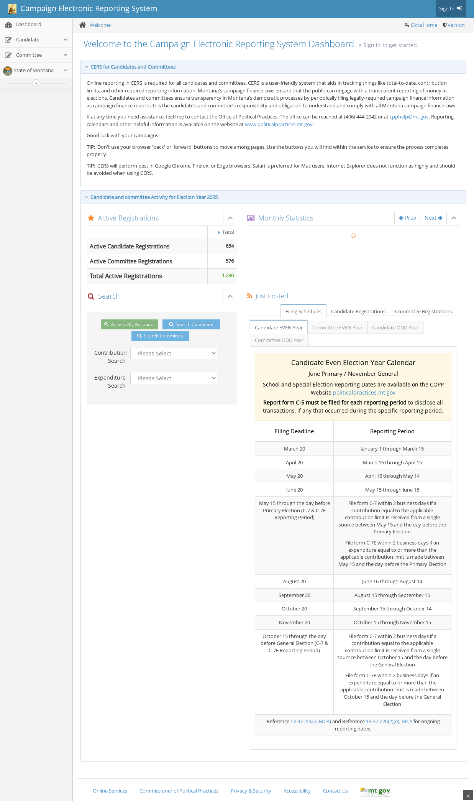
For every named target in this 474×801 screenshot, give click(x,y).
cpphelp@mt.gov (409, 116)
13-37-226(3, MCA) (310, 721)
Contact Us (335, 790)
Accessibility (297, 790)
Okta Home (424, 24)
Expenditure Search (110, 381)
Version (456, 24)
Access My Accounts (129, 324)
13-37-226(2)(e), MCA (389, 721)
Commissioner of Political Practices (178, 790)
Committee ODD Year (279, 340)
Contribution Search (110, 356)
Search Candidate (191, 324)
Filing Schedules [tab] (303, 311)
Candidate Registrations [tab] (358, 311)
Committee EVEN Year (337, 327)
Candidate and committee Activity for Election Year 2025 (151, 197)
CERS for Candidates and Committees (130, 66)
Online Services (110, 790)
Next (434, 217)
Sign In (451, 8)
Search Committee (160, 335)
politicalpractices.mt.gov (364, 392)
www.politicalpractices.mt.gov (279, 124)
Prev (407, 217)
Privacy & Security (251, 790)
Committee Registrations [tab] (423, 311)
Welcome (100, 24)
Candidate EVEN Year (279, 327)
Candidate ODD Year (395, 327)
